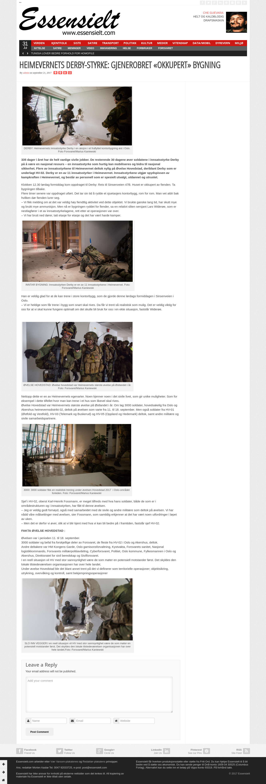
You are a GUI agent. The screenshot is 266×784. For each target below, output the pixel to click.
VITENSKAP (180, 43)
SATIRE (92, 43)
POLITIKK (130, 43)
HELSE (127, 48)
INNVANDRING (108, 48)
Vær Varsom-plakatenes (64, 761)
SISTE (77, 43)
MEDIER (162, 43)
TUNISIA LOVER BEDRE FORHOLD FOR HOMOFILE (62, 53)
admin (26, 72)
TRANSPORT (110, 43)
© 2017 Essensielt (239, 773)
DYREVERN (222, 43)
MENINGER (74, 48)
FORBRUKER (144, 48)
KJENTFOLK (59, 43)
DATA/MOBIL (202, 43)
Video (90, 48)
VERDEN (39, 43)
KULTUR (146, 43)
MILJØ (239, 43)
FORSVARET (165, 48)
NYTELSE (39, 48)
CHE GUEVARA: (213, 12)
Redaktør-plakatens (94, 761)
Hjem (20, 2)
